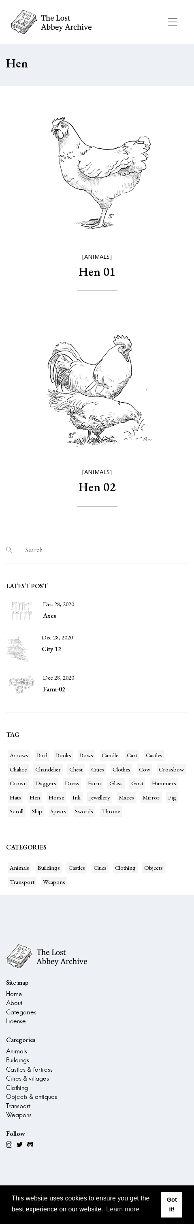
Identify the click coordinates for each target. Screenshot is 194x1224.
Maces (126, 797)
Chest (76, 769)
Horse (56, 797)
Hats (15, 797)
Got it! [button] (172, 1204)
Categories (21, 1012)
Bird (42, 755)
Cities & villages (27, 1078)
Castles (154, 755)
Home (14, 994)
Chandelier (48, 769)
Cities (97, 769)
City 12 (51, 649)
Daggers (45, 783)
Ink (76, 797)
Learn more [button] (122, 1209)
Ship (37, 811)
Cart (132, 755)
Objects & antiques (31, 1097)
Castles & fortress (29, 1069)
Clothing (125, 867)
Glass (116, 783)
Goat (137, 783)
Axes (49, 615)
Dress (72, 783)
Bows (86, 755)
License (16, 1021)
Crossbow (171, 769)
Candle (110, 755)
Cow (144, 769)
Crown (18, 783)
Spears (58, 811)
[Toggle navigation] (172, 22)
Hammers (164, 783)
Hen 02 (97, 487)
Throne (111, 811)
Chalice (18, 769)
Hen (35, 797)
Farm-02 (54, 689)
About (14, 1003)
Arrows (19, 755)
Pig (172, 797)
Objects (153, 867)
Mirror (151, 797)
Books (63, 755)
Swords (84, 811)
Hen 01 (97, 271)
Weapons (54, 882)
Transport (22, 882)
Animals (19, 867)
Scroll (16, 811)
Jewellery (99, 797)
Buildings (49, 867)
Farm (94, 783)
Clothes (121, 769)
